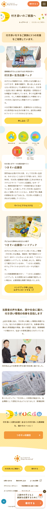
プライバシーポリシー (11, 486)
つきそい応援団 (24, 435)
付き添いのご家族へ (12, 468)
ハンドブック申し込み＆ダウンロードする (23, 288)
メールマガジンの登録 (11, 491)
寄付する (34, 468)
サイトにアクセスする (23, 205)
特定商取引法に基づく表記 (30, 486)
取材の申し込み (21, 481)
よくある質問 (36, 481)
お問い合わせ (8, 481)
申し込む (23, 120)
